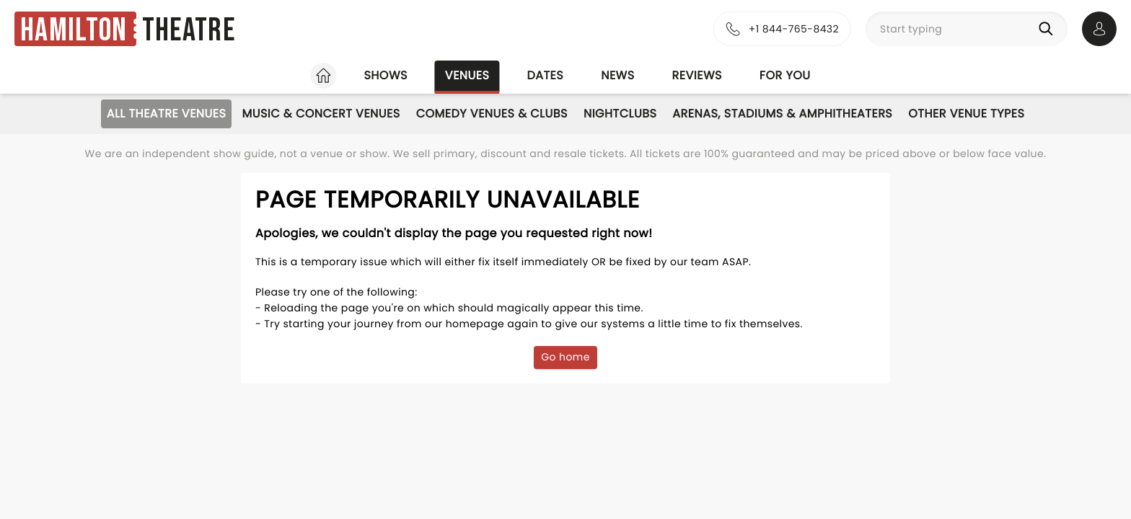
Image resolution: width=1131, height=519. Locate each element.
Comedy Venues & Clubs (492, 113)
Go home (565, 357)
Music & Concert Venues (321, 113)
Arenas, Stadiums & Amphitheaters (782, 113)
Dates (545, 75)
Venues (467, 75)
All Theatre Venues (166, 113)
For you (785, 75)
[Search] (1049, 29)
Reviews (697, 75)
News (617, 75)
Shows (385, 75)
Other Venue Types (966, 113)
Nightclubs (620, 113)
